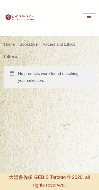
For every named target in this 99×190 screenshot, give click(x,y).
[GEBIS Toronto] (20, 18)
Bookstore (29, 44)
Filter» (10, 56)
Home (9, 44)
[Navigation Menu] (89, 17)
